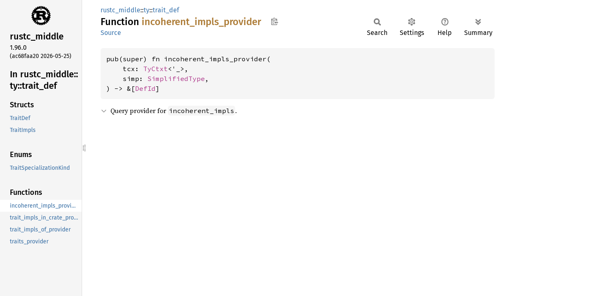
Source (111, 33)
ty (146, 10)
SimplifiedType (176, 78)
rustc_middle (120, 10)
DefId (145, 88)
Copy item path (274, 21)
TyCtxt (155, 69)
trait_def (166, 10)
